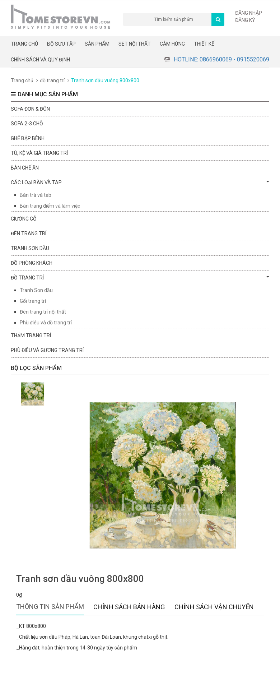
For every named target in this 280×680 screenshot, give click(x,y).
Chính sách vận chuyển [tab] (214, 607)
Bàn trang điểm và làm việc (50, 206)
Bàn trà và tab (35, 195)
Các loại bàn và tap (140, 182)
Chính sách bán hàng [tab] (129, 607)
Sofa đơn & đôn (30, 109)
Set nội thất (134, 44)
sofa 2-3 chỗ (27, 123)
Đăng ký (245, 20)
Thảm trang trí (31, 335)
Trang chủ (24, 44)
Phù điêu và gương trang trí (47, 350)
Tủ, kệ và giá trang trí (39, 153)
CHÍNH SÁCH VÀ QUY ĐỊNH (40, 60)
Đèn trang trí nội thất (43, 312)
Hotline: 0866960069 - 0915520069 (221, 59)
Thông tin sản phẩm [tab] (50, 606)
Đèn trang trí (28, 233)
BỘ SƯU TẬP (61, 44)
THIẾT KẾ (204, 44)
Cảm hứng (172, 44)
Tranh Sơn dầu (36, 290)
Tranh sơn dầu (30, 248)
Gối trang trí (33, 301)
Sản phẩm (97, 44)
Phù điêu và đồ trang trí (46, 322)
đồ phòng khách (31, 263)
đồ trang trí (52, 80)
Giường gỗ (24, 219)
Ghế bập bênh (28, 138)
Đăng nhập (248, 13)
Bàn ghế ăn (25, 168)
